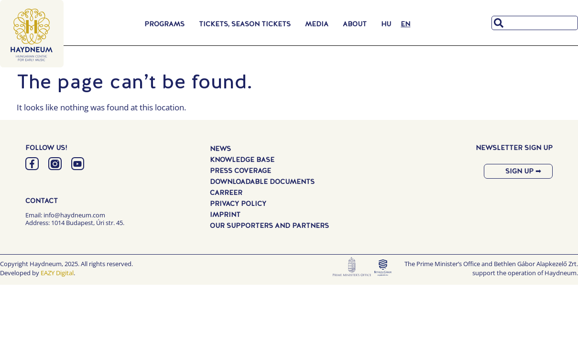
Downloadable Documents (262, 181)
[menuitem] (386, 24)
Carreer (226, 192)
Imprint (225, 214)
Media (319, 24)
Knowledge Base (242, 159)
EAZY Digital (57, 273)
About (357, 24)
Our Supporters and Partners (269, 225)
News (220, 148)
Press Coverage (240, 170)
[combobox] (534, 23)
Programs (166, 24)
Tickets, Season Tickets (247, 24)
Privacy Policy (238, 203)
